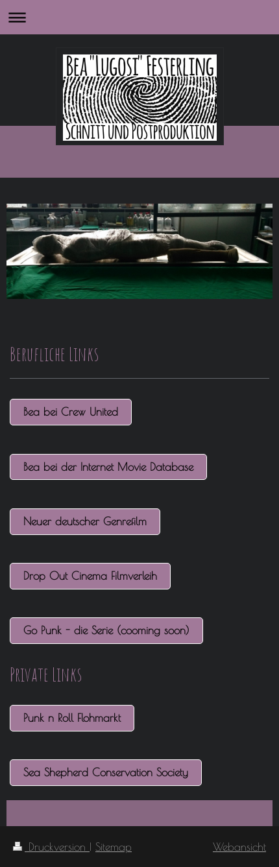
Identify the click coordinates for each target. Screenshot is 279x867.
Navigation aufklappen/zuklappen (139, 17)
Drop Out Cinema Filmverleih (90, 575)
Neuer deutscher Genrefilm (85, 521)
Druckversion (51, 846)
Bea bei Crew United (70, 411)
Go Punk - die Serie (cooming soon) (106, 630)
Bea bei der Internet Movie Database (108, 466)
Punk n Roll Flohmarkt (72, 717)
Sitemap (113, 846)
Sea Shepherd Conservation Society (105, 772)
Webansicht (239, 846)
